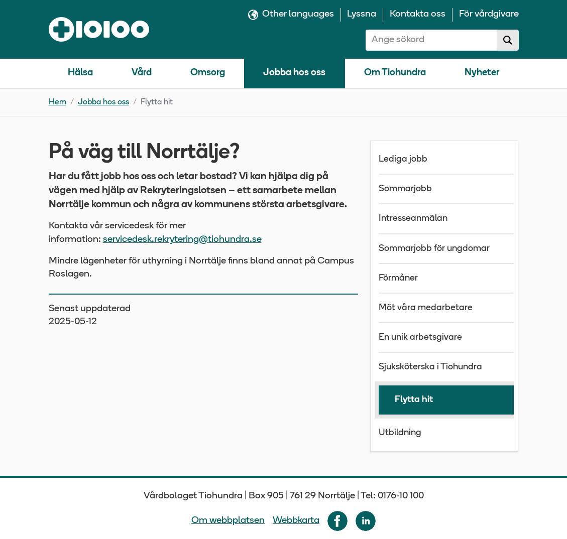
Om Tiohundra (395, 73)
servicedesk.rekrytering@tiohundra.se (182, 239)
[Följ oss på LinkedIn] (366, 521)
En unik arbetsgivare (420, 337)
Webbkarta (296, 520)
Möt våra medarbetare (426, 308)
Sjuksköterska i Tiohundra (430, 367)
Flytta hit (414, 400)
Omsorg (207, 73)
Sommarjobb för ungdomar (434, 248)
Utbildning (400, 433)
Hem (57, 102)
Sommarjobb (405, 189)
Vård (142, 73)
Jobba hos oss (294, 73)
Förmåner (398, 278)
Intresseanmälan (413, 218)
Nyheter (482, 73)
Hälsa (80, 73)
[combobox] (431, 40)
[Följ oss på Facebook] (337, 521)
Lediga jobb (403, 159)
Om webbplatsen (228, 520)
